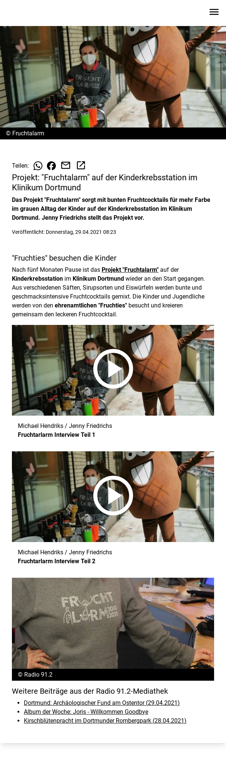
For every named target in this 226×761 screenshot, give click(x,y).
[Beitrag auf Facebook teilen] (51, 165)
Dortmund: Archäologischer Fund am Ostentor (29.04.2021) (102, 702)
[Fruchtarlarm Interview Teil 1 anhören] (113, 370)
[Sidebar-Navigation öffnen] (214, 13)
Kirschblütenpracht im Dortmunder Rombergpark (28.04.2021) (105, 720)
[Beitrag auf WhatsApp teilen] (38, 165)
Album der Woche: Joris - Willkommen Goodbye (86, 711)
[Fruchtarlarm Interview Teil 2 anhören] (113, 496)
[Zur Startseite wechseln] (24, 13)
